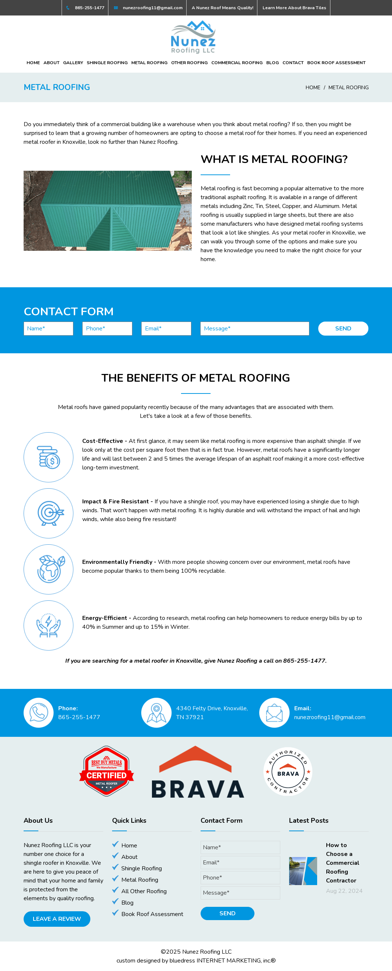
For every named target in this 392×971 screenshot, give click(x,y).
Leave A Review (57, 919)
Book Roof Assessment (336, 63)
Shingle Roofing (107, 63)
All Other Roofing (144, 891)
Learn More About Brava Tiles (294, 8)
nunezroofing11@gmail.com (148, 8)
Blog (272, 63)
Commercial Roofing (237, 63)
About (51, 63)
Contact (292, 63)
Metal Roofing (149, 63)
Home (33, 63)
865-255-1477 (85, 8)
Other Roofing (189, 63)
